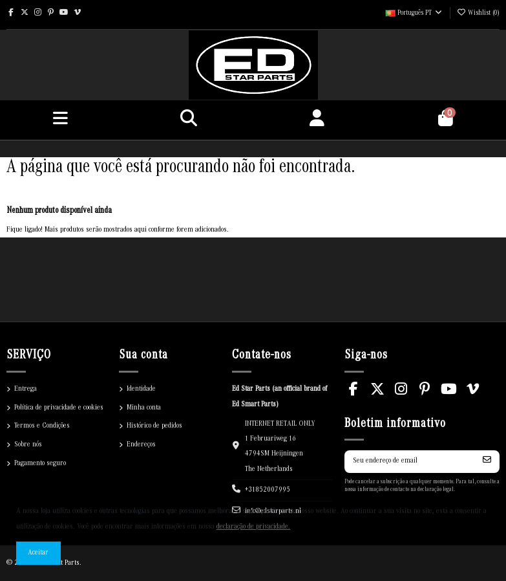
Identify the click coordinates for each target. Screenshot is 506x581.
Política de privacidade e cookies (58, 408)
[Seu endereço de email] (409, 461)
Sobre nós (28, 445)
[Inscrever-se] (487, 461)
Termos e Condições (42, 426)
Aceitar (38, 553)
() (478, 13)
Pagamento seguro (40, 463)
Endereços (141, 445)
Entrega (25, 389)
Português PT (414, 13)
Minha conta (144, 408)
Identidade (141, 389)
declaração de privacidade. (253, 527)
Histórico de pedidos (154, 426)
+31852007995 (267, 490)
